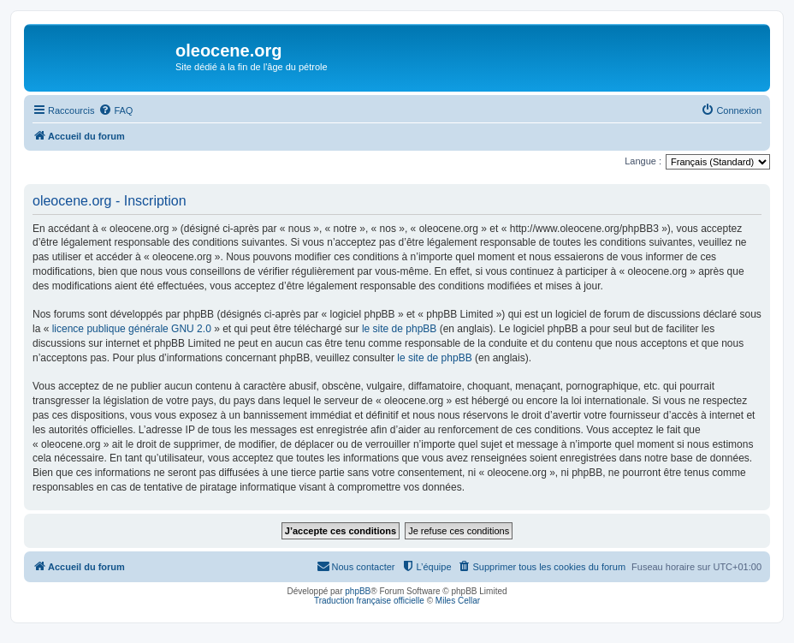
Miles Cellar (458, 600)
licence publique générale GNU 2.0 (131, 329)
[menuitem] (115, 110)
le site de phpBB (399, 329)
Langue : (643, 161)
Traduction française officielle (369, 600)
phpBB (357, 591)
